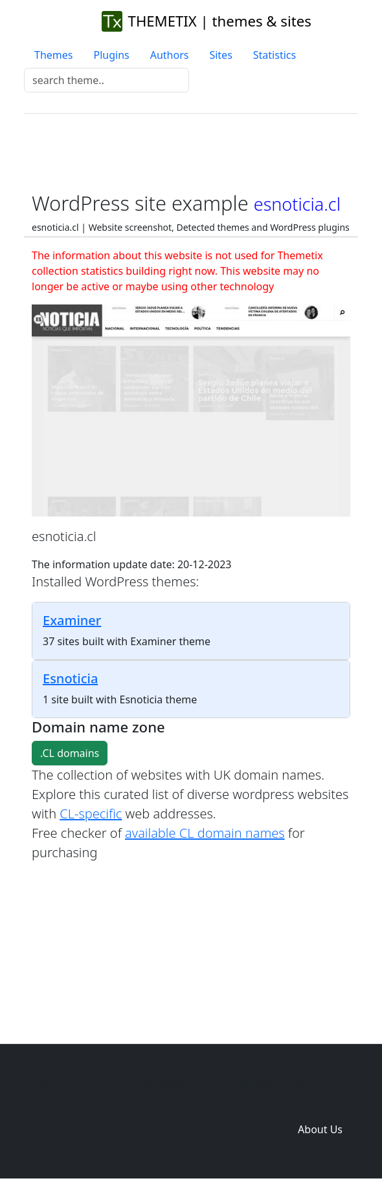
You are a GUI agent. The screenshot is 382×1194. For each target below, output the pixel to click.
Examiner (72, 620)
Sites (220, 55)
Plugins (111, 55)
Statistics (274, 55)
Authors (169, 55)
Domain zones (318, 1103)
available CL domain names (205, 833)
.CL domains (69, 753)
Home (130, 1103)
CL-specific (91, 813)
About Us (320, 1129)
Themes (53, 55)
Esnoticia (70, 678)
